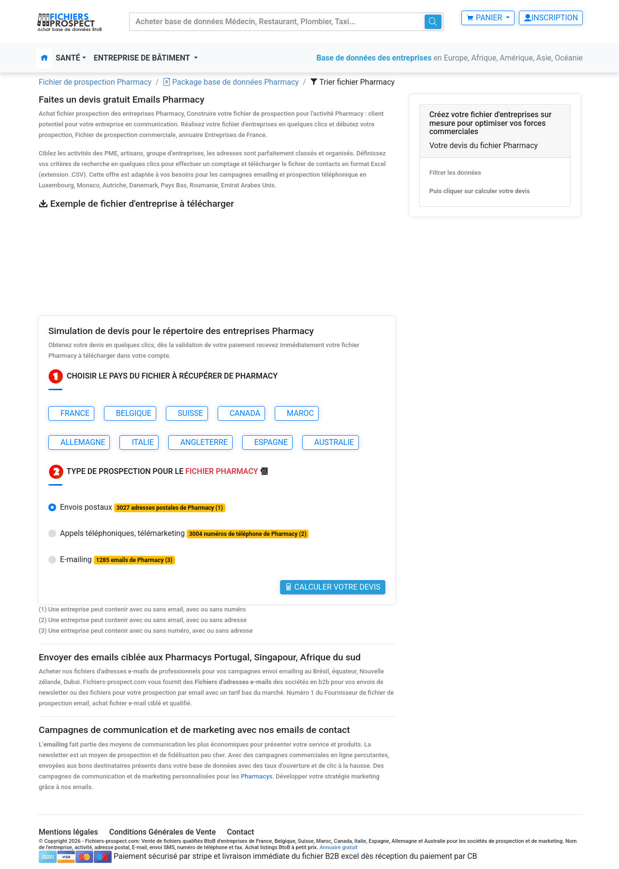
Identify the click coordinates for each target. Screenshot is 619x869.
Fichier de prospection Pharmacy (95, 82)
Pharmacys (256, 775)
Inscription (551, 17)
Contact (240, 831)
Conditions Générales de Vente (162, 831)
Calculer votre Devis (333, 587)
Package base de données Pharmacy (230, 82)
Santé (68, 57)
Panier (485, 17)
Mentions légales (68, 831)
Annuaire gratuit (339, 847)
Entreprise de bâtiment (143, 57)
